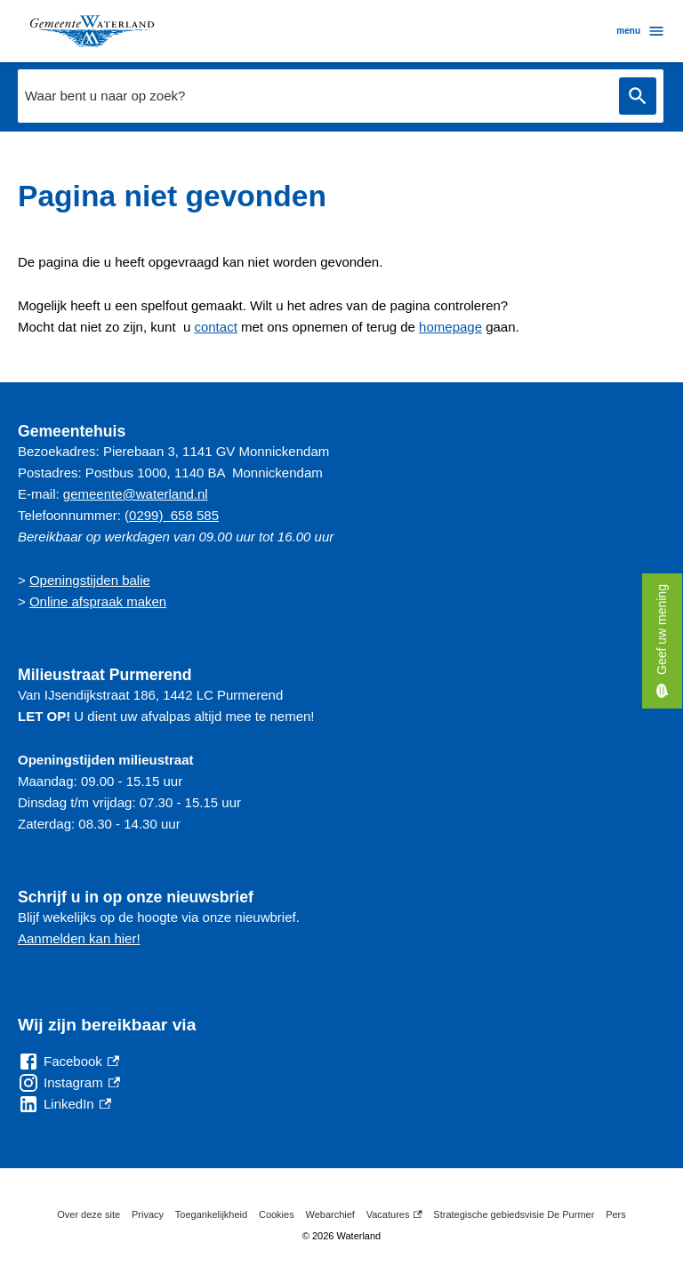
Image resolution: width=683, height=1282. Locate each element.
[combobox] (314, 96)
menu (640, 31)
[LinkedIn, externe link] (64, 1104)
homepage (450, 326)
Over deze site (88, 1214)
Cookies (276, 1214)
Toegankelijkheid (211, 1214)
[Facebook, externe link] (68, 1061)
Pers (616, 1214)
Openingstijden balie (89, 580)
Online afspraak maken (97, 601)
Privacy (148, 1214)
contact (215, 326)
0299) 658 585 (174, 515)
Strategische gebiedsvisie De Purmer (513, 1214)
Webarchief (329, 1214)
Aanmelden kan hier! (79, 938)
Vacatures (394, 1214)
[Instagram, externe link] (69, 1083)
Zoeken (637, 96)
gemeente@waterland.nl (135, 493)
